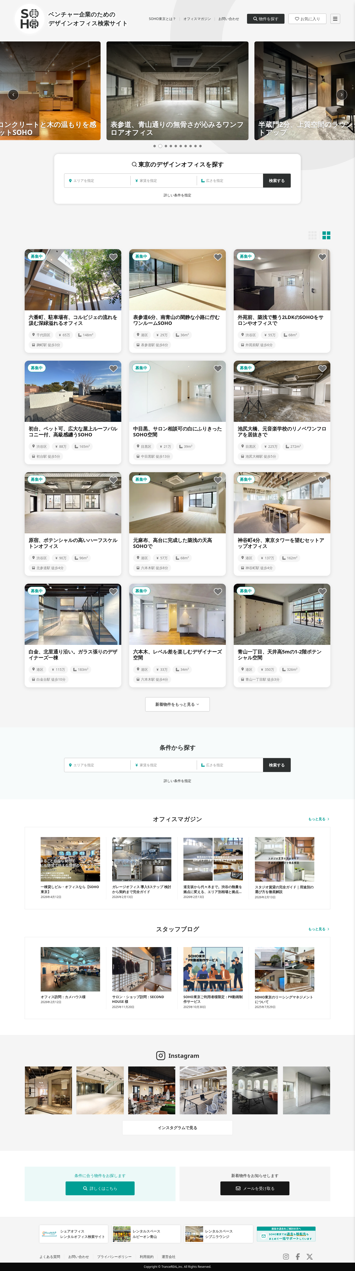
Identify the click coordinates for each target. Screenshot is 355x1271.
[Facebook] (298, 1257)
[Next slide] (341, 94)
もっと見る (319, 819)
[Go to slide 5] (176, 146)
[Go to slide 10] (200, 146)
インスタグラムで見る (177, 1127)
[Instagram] (286, 1257)
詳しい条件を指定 (177, 195)
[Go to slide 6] (180, 146)
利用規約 (147, 1256)
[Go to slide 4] (171, 146)
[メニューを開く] (335, 19)
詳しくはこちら (100, 1188)
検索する (277, 180)
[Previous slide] (13, 94)
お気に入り (307, 18)
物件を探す (266, 18)
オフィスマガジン (197, 18)
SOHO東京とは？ (162, 18)
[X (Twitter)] (310, 1257)
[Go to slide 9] (195, 146)
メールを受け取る (255, 1188)
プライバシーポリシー (114, 1256)
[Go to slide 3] (166, 146)
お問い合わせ (228, 18)
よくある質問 (49, 1256)
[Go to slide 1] (155, 146)
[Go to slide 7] (185, 146)
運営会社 (169, 1256)
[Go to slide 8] (190, 146)
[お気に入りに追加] (113, 257)
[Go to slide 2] (161, 146)
